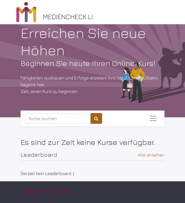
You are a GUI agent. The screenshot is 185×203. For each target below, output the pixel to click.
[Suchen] (96, 118)
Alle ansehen (151, 154)
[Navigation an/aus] (153, 118)
